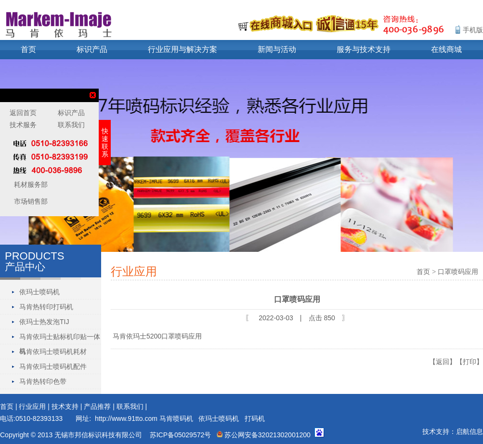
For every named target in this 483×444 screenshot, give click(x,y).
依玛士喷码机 (39, 292)
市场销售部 (30, 201)
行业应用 (32, 406)
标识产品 (92, 49)
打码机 (255, 418)
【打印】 (469, 362)
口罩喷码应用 (458, 271)
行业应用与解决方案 (182, 49)
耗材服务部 (30, 184)
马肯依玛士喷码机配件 (53, 366)
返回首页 (23, 113)
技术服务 (23, 125)
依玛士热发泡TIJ (44, 322)
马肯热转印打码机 (46, 307)
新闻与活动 (277, 49)
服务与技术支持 (364, 49)
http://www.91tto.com (126, 418)
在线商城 (446, 49)
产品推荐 (97, 406)
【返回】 (442, 362)
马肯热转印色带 (42, 381)
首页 (28, 49)
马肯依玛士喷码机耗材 (53, 351)
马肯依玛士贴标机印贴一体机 (59, 338)
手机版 (473, 30)
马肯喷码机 (176, 418)
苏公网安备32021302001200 (264, 435)
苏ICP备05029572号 (180, 435)
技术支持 (65, 406)
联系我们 (130, 406)
